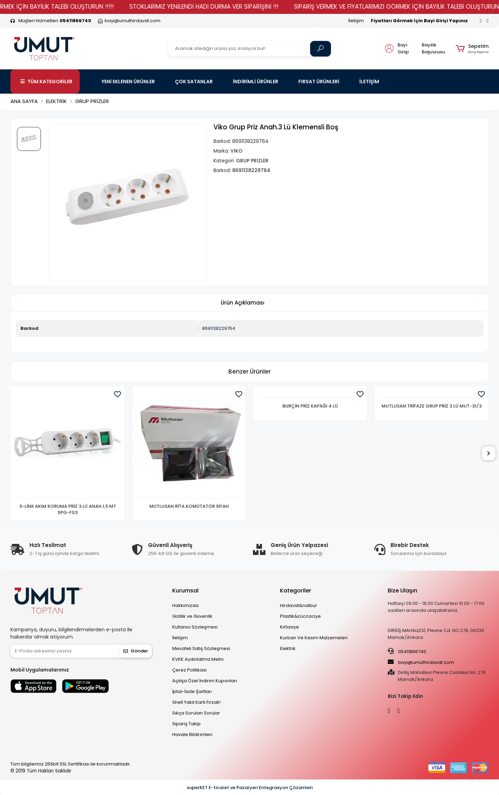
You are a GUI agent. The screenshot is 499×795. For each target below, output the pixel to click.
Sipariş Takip (186, 723)
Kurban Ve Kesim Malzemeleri (314, 637)
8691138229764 (218, 328)
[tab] (242, 303)
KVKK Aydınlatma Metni (198, 659)
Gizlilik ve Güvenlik (192, 616)
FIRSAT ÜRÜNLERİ (318, 81)
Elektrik (288, 648)
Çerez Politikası (189, 670)
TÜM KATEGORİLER (46, 81)
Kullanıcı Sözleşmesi (195, 627)
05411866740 (407, 651)
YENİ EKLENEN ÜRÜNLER (128, 81)
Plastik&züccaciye (300, 616)
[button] (472, 48)
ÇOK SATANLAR (194, 81)
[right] (488, 453)
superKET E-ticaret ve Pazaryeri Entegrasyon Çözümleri (250, 787)
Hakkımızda (185, 605)
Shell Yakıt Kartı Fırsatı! (196, 702)
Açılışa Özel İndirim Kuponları (204, 680)
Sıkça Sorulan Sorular (196, 713)
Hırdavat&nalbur (298, 605)
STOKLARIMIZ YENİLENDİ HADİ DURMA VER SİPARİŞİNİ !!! (246, 6)
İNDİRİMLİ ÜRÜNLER (255, 81)
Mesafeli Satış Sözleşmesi (201, 648)
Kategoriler (295, 591)
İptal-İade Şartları (192, 691)
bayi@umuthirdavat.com (421, 662)
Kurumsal (185, 591)
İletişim (356, 20)
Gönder (135, 651)
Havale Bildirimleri (192, 734)
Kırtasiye (289, 627)
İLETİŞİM (369, 81)
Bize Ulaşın (402, 591)
